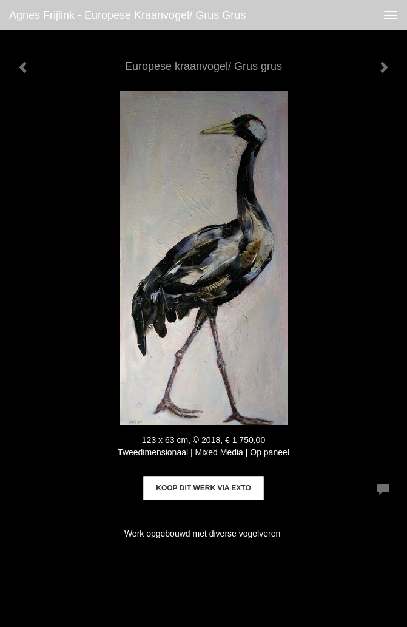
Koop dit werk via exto (203, 488)
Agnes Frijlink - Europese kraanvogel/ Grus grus (127, 15)
